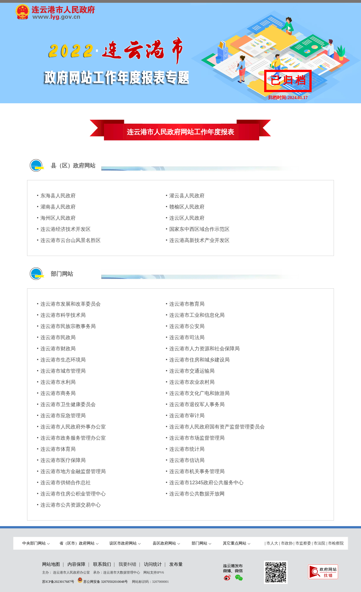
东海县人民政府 (58, 195)
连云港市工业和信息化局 (197, 315)
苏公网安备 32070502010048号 (106, 582)
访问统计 (153, 564)
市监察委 (303, 543)
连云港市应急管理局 (63, 415)
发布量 (176, 564)
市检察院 (336, 543)
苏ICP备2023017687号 (58, 582)
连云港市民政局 (58, 337)
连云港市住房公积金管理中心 (73, 494)
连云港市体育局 (58, 449)
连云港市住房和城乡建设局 (199, 360)
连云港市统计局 (186, 449)
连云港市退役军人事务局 (197, 404)
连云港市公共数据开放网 (197, 494)
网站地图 (51, 564)
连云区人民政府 (186, 218)
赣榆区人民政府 (186, 207)
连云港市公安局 (186, 326)
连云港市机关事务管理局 (197, 471)
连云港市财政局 (58, 348)
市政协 (287, 543)
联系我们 (102, 564)
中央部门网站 (36, 543)
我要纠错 (127, 564)
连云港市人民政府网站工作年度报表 (180, 132)
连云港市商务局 (58, 393)
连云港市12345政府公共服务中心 (206, 482)
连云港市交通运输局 (192, 371)
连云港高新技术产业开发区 (199, 240)
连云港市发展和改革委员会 (70, 304)
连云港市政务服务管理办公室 (73, 438)
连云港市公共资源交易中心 (70, 505)
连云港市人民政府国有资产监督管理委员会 (217, 427)
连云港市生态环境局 (63, 360)
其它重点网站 (236, 543)
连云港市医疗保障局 (63, 460)
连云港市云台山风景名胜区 (70, 240)
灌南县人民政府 (58, 207)
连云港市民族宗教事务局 (68, 326)
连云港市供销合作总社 (65, 482)
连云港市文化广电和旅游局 (199, 393)
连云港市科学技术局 (63, 315)
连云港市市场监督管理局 (197, 438)
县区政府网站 (166, 543)
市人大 (272, 543)
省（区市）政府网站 (78, 543)
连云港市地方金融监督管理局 (73, 471)
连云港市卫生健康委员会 (68, 404)
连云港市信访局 (186, 460)
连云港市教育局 (186, 304)
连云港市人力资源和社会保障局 (204, 348)
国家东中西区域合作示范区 (199, 229)
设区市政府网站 (125, 543)
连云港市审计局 (186, 415)
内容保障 (76, 564)
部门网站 (201, 543)
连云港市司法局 (186, 337)
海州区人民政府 (58, 218)
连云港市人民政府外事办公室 (73, 427)
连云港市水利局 (58, 382)
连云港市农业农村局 (192, 382)
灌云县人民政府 (186, 195)
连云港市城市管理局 (63, 371)
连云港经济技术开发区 (65, 229)
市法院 (319, 543)
